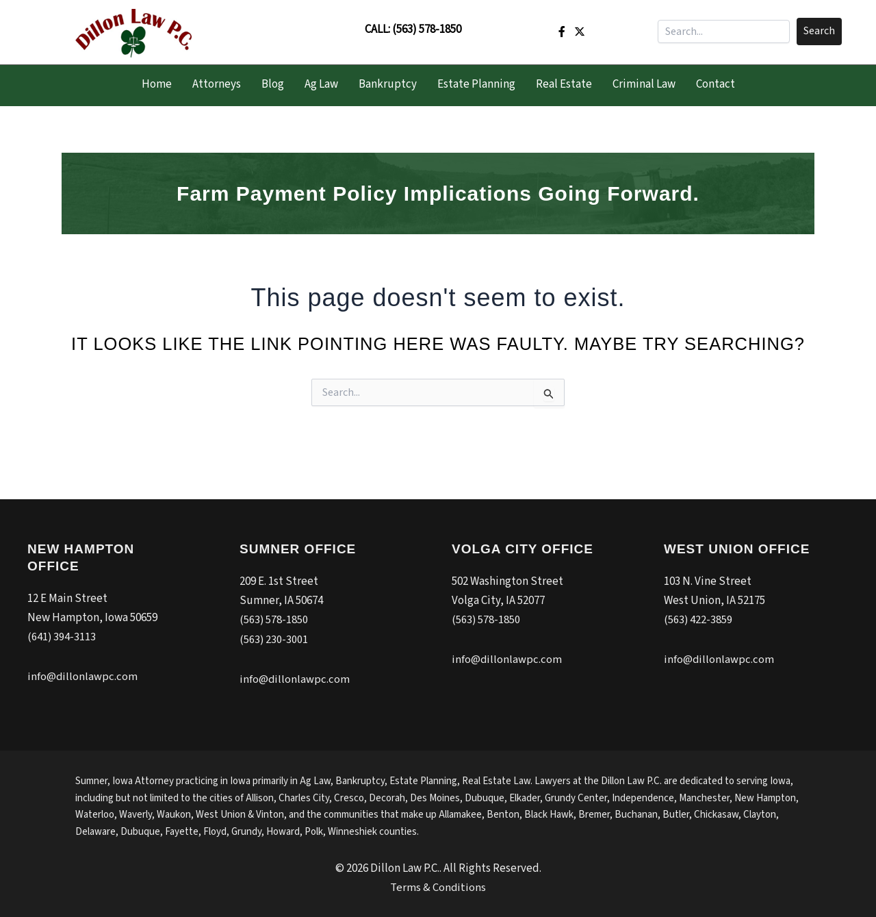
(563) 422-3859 (698, 620)
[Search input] (724, 31)
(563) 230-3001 (274, 639)
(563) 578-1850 (426, 29)
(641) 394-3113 (61, 637)
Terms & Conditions (438, 887)
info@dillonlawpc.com (82, 676)
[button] (819, 31)
